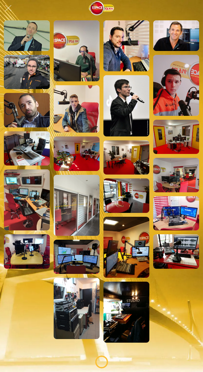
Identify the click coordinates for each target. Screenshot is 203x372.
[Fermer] (8, 8)
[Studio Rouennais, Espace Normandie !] (176, 251)
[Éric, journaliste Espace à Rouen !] (27, 110)
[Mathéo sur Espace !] (176, 85)
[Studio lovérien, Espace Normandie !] (27, 199)
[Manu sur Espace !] (176, 35)
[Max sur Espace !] (126, 45)
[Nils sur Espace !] (77, 109)
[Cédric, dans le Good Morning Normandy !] (77, 50)
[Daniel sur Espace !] (27, 72)
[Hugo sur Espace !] (126, 105)
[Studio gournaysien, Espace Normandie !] (27, 148)
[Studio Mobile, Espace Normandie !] (126, 312)
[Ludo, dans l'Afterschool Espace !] (27, 35)
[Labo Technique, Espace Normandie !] (77, 308)
